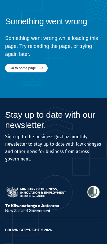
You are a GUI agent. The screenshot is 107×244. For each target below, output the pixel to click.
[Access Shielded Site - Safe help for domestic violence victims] (93, 192)
